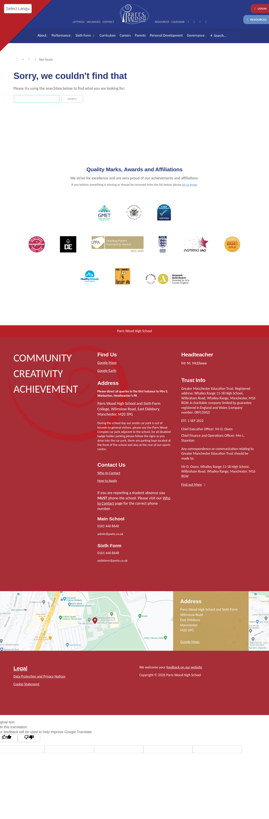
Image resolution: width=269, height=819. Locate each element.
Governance (195, 35)
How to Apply (107, 480)
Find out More (191, 484)
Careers (125, 35)
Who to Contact (108, 473)
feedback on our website (184, 667)
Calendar (178, 22)
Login (260, 8)
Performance (61, 35)
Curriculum (108, 35)
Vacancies (94, 22)
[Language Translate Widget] (18, 8)
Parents (140, 35)
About (42, 35)
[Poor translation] (29, 738)
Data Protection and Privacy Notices (39, 676)
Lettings (79, 22)
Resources (256, 19)
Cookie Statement (26, 684)
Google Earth (106, 370)
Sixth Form (85, 35)
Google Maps (106, 362)
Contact (108, 22)
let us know (189, 185)
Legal (20, 668)
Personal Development (166, 35)
